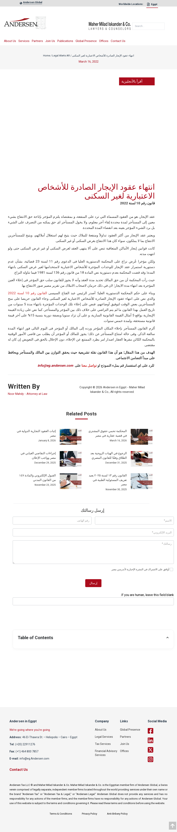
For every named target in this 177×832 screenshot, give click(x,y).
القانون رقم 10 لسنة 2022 (27, 293)
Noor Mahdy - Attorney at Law (27, 394)
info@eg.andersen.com (55, 365)
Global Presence (86, 41)
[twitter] (161, 750)
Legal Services (104, 736)
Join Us (50, 41)
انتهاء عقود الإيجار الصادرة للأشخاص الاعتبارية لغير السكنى (103, 55)
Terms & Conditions (61, 813)
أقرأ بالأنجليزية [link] (136, 81)
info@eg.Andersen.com (34, 758)
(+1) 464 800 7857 (27, 751)
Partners (37, 41)
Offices (103, 41)
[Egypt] (152, 5)
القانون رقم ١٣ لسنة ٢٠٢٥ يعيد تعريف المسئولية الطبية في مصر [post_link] (108, 480)
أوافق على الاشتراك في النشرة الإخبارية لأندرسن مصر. (142, 569)
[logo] (46, 24)
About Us (10, 41)
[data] (172, 826)
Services (23, 41)
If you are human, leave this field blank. (147, 595)
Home (46, 55)
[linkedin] (161, 740)
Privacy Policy (89, 813)
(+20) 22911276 (25, 744)
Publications (65, 41)
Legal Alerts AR (61, 55)
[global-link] (32, 3)
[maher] (110, 24)
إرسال (93, 583)
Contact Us (118, 41)
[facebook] (161, 731)
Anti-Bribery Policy (117, 813)
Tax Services (103, 743)
